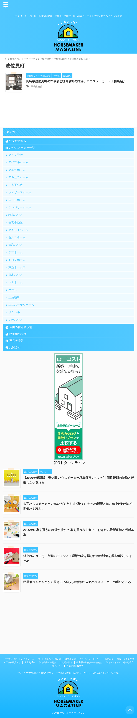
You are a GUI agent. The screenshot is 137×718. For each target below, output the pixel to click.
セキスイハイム (19, 251)
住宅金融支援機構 (74, 666)
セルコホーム (17, 260)
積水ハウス (16, 232)
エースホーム (17, 214)
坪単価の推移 (17, 377)
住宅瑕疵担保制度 (47, 662)
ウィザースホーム (20, 205)
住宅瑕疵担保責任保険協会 (89, 662)
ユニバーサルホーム (22, 344)
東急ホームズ (17, 297)
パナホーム (16, 316)
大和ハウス (16, 270)
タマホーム (16, 279)
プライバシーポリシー (90, 659)
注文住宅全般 (17, 143)
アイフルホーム (19, 167)
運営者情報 (16, 384)
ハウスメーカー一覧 (22, 150)
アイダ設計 (16, 158)
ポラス (13, 325)
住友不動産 (16, 242)
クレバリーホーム (20, 223)
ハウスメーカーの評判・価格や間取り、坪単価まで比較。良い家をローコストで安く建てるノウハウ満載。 (68, 672)
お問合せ (15, 391)
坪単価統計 (38, 91)
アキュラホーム (19, 186)
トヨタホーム (17, 288)
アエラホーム (17, 177)
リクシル (15, 353)
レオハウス (16, 362)
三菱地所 (15, 335)
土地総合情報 (66, 662)
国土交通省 (29, 662)
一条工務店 (16, 195)
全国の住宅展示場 (20, 371)
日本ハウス (16, 307)
